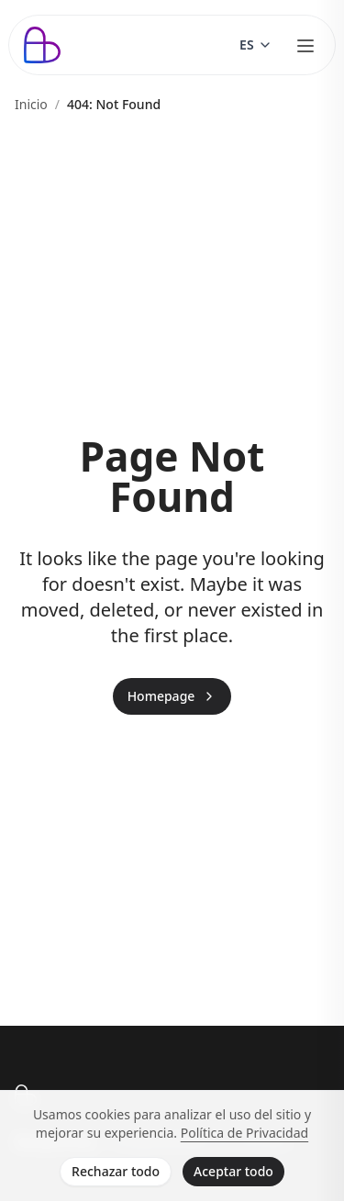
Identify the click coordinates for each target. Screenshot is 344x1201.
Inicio (31, 104)
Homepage (172, 696)
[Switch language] (255, 44)
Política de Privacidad (244, 1132)
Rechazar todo (116, 1171)
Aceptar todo (233, 1171)
